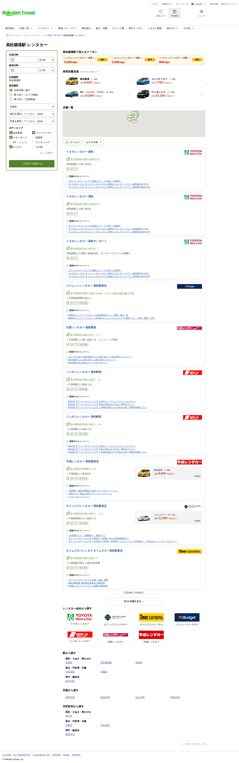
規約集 (66, 755)
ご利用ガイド (167, 4)
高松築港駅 (106, 662)
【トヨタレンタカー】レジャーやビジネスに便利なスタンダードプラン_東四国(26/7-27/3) (108, 184)
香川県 (57, 35)
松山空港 (140, 697)
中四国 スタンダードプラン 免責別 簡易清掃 (88, 586)
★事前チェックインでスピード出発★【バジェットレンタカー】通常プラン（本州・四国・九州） (112, 318)
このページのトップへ (194, 744)
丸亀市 (68, 725)
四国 (50, 35)
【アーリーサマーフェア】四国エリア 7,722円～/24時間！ (95, 181)
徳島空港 (70, 697)
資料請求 (76, 755)
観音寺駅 (70, 681)
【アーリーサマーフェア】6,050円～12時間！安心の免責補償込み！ (98, 538)
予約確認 (175, 13)
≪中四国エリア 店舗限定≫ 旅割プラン (87, 535)
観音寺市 (70, 734)
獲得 (102, 60)
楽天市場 (214, 4)
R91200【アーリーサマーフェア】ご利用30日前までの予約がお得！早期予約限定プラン (107, 407)
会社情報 (6, 755)
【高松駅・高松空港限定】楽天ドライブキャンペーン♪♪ (93, 491)
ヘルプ (154, 4)
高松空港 (105, 697)
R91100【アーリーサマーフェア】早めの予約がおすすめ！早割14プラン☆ (101, 404)
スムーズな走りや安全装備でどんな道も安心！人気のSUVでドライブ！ (100, 357)
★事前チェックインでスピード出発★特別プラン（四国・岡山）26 (98, 315)
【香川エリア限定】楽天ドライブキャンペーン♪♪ (90, 494)
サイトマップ (182, 4)
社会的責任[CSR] (41, 755)
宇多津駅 (70, 671)
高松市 (68, 715)
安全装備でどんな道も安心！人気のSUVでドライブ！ (92, 360)
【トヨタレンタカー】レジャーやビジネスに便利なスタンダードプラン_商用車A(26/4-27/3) (109, 187)
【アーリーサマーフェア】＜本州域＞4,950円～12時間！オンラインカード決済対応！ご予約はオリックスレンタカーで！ (122, 541)
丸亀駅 (103, 671)
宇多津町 (105, 725)
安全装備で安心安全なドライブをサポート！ (88, 363)
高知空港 (175, 697)
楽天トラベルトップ (15, 35)
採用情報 (56, 755)
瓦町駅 (68, 662)
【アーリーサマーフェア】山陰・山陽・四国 (88, 580)
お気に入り (161, 13)
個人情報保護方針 (22, 755)
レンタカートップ (36, 35)
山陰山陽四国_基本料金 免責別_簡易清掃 (86, 583)
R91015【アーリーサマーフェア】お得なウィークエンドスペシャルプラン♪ (102, 401)
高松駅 (138, 662)
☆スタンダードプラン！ (79, 497)
